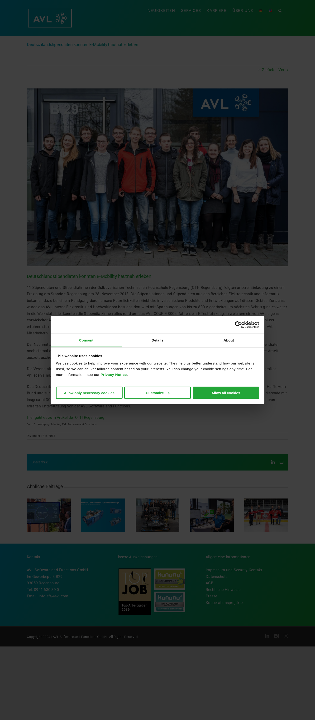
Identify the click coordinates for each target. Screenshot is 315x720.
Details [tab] (157, 340)
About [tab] (229, 340)
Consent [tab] (86, 340)
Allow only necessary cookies (89, 393)
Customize (158, 393)
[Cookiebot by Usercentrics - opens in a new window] (238, 324)
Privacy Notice (114, 375)
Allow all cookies (225, 393)
